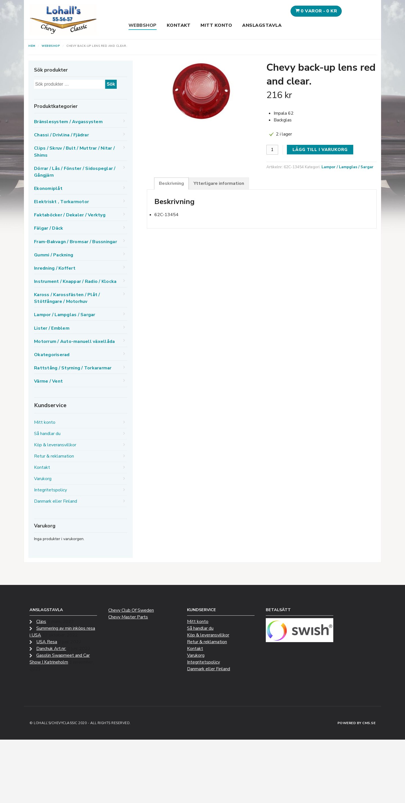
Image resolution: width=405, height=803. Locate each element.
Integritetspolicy (50, 490)
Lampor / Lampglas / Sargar (347, 167)
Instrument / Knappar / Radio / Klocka (75, 281)
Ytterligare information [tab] (219, 183)
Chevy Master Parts (128, 617)
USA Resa (46, 642)
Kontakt (179, 25)
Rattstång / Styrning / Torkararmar (73, 368)
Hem (31, 46)
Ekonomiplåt (48, 188)
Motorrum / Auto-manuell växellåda (74, 341)
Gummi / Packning (53, 255)
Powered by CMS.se (357, 723)
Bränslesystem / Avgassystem (68, 122)
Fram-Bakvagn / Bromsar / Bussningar (75, 242)
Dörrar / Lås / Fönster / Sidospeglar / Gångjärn (75, 171)
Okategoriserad (52, 355)
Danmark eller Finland (55, 501)
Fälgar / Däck (48, 228)
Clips (41, 621)
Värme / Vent (48, 381)
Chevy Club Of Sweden (131, 610)
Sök (111, 84)
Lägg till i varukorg (320, 149)
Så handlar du (47, 434)
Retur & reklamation (54, 456)
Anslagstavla (262, 25)
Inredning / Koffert (54, 268)
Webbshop (143, 25)
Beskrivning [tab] (171, 183)
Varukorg (42, 479)
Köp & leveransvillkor (55, 445)
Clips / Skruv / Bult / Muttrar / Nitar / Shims (74, 151)
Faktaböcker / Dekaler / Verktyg (69, 215)
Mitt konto (216, 25)
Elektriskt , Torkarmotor (61, 202)
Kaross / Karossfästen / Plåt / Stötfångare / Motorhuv (67, 298)
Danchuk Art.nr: (51, 648)
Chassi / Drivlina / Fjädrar (61, 135)
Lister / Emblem (51, 328)
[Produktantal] (272, 150)
